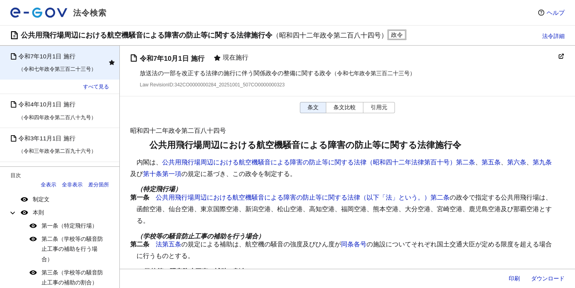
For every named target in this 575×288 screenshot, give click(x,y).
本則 (38, 212)
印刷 (514, 278)
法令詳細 (553, 36)
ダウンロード (548, 278)
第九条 (542, 162)
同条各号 (354, 244)
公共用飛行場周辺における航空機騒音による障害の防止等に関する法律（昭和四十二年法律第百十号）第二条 (318, 162)
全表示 (48, 185)
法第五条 (168, 244)
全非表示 (72, 185)
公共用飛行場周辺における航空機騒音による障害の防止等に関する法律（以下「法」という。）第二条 (303, 197)
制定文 (41, 199)
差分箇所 (98, 185)
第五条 (491, 162)
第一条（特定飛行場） (69, 225)
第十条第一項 (162, 173)
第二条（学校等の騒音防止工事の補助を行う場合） (72, 249)
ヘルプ (556, 12)
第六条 (516, 162)
